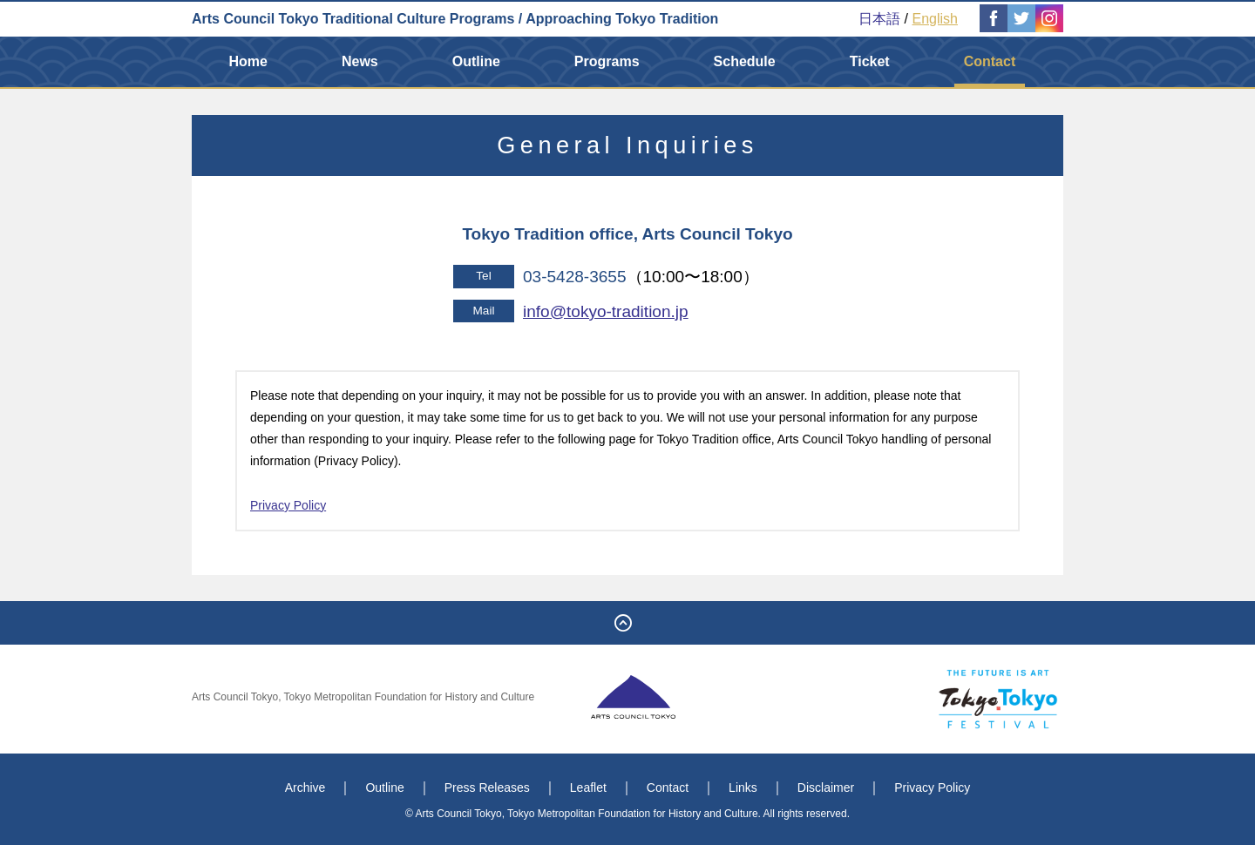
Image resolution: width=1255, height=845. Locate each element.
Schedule (745, 61)
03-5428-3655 (575, 276)
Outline (476, 61)
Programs (607, 61)
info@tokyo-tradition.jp (606, 311)
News (360, 61)
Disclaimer (825, 787)
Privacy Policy (288, 505)
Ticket (870, 61)
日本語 (879, 18)
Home (248, 61)
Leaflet (588, 787)
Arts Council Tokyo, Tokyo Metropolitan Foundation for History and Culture (363, 697)
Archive (305, 787)
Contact (990, 61)
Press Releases (487, 787)
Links (743, 787)
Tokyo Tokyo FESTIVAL (998, 699)
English (935, 18)
